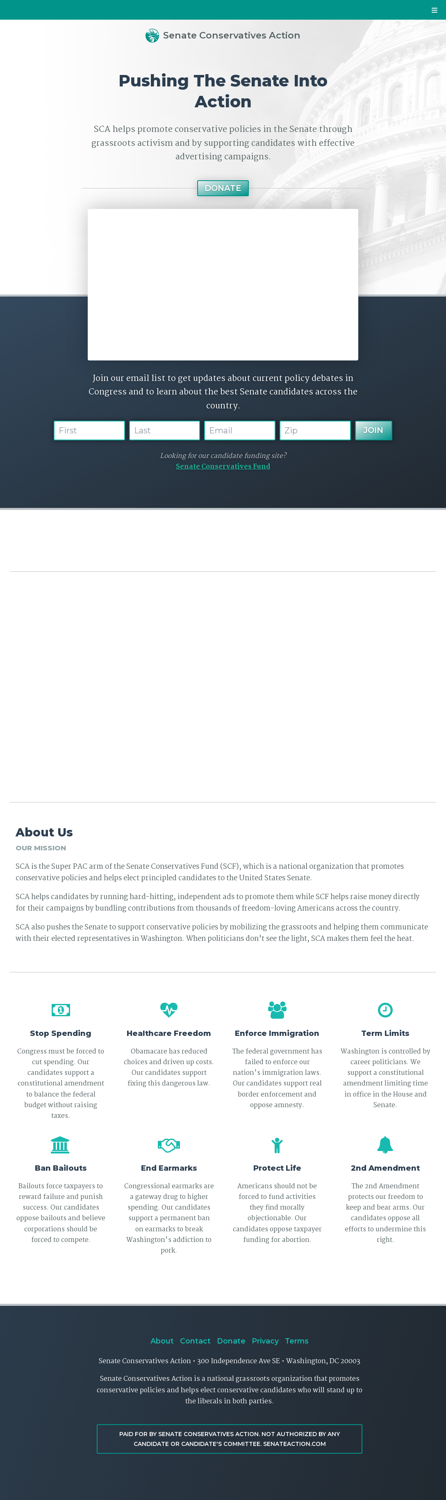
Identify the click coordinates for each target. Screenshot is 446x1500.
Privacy (265, 1341)
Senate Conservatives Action (223, 35)
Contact (195, 1341)
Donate (223, 188)
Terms (297, 1341)
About (162, 1341)
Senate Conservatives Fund (223, 466)
